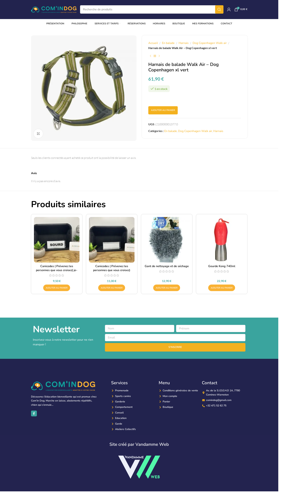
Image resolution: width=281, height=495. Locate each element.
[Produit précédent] (150, 56)
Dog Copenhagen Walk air (210, 43)
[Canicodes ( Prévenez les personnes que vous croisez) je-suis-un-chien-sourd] (57, 240)
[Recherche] (151, 9)
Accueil (153, 43)
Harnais (184, 43)
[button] (56, 288)
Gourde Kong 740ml (221, 266)
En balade (168, 43)
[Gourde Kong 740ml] (222, 240)
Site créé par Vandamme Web (139, 444)
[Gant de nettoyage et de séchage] (167, 240)
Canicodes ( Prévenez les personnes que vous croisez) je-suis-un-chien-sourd (56, 270)
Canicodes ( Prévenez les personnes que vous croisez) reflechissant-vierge (111, 270)
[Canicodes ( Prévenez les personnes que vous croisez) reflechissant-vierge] (112, 240)
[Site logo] (53, 9)
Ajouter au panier (163, 110)
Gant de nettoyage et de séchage (167, 266)
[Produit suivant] (159, 56)
